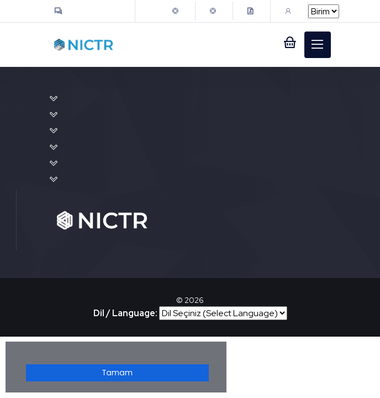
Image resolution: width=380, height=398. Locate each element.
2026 (194, 300)
